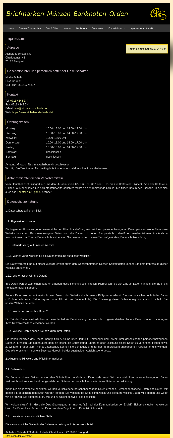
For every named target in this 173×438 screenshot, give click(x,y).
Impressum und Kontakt (141, 28)
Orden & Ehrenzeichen (30, 28)
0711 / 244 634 (19, 100)
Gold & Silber (52, 28)
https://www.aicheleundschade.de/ (32, 112)
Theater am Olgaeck (29, 192)
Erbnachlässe (115, 28)
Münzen (67, 28)
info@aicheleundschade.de (31, 108)
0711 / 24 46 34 (157, 48)
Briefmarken (97, 28)
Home (11, 28)
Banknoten (81, 28)
